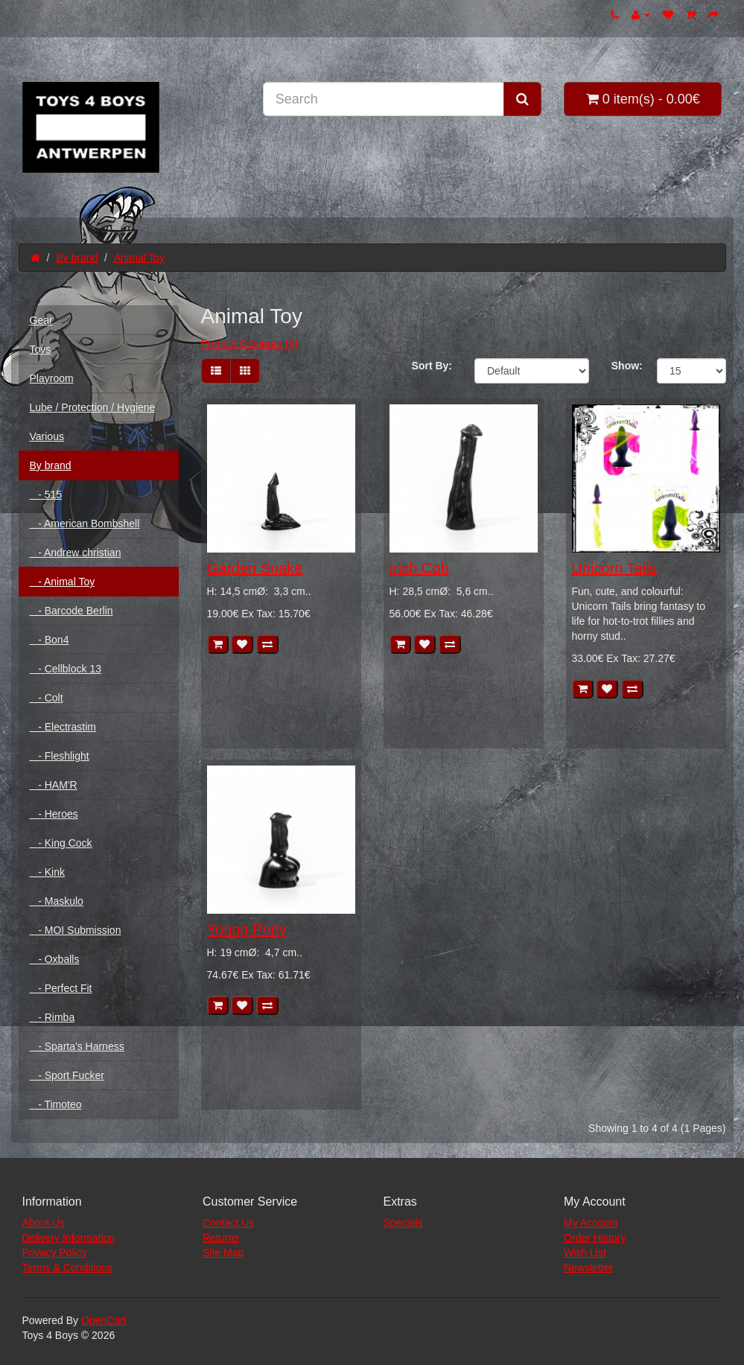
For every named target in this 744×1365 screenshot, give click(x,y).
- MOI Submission (75, 930)
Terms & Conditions (67, 1267)
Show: (623, 366)
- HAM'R (53, 785)
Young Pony (247, 929)
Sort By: (432, 366)
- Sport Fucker (67, 1075)
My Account (590, 1223)
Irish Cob (419, 568)
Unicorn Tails (614, 568)
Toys (40, 349)
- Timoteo (56, 1104)
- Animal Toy (62, 582)
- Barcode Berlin (71, 611)
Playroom (52, 378)
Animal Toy (139, 258)
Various (47, 436)
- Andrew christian (75, 553)
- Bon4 (49, 640)
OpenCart (104, 1320)
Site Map (223, 1253)
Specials (403, 1223)
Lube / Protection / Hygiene (93, 407)
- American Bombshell (85, 523)
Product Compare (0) (250, 343)
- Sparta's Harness (77, 1046)
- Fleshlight (59, 756)
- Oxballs (55, 959)
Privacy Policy (54, 1253)
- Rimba (52, 1017)
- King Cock (61, 843)
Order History (595, 1238)
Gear (41, 320)
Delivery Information (68, 1238)
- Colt (46, 698)
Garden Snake (255, 568)
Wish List (585, 1253)
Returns (221, 1238)
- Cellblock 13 (65, 669)
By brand (77, 258)
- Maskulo (56, 901)
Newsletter (588, 1267)
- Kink (47, 872)
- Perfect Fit (61, 988)
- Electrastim (63, 727)
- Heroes (54, 814)
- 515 (46, 494)
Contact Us (228, 1223)
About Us (44, 1223)
